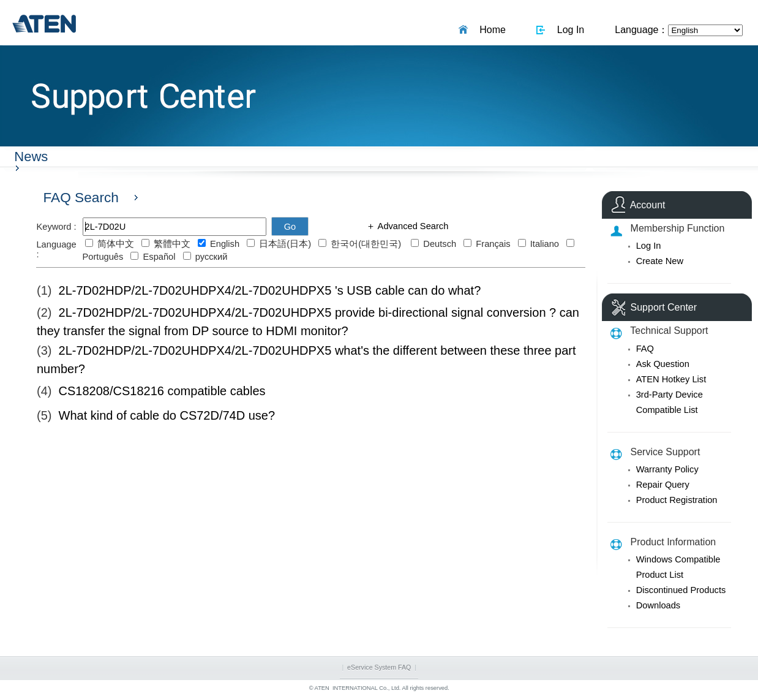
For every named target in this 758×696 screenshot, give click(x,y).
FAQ (645, 349)
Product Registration (677, 500)
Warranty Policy (667, 469)
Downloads (658, 605)
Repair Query (662, 485)
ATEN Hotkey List (671, 379)
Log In (568, 30)
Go (290, 227)
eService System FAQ (379, 667)
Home (490, 30)
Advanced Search (411, 226)
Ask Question (662, 364)
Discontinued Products (681, 590)
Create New (659, 261)
